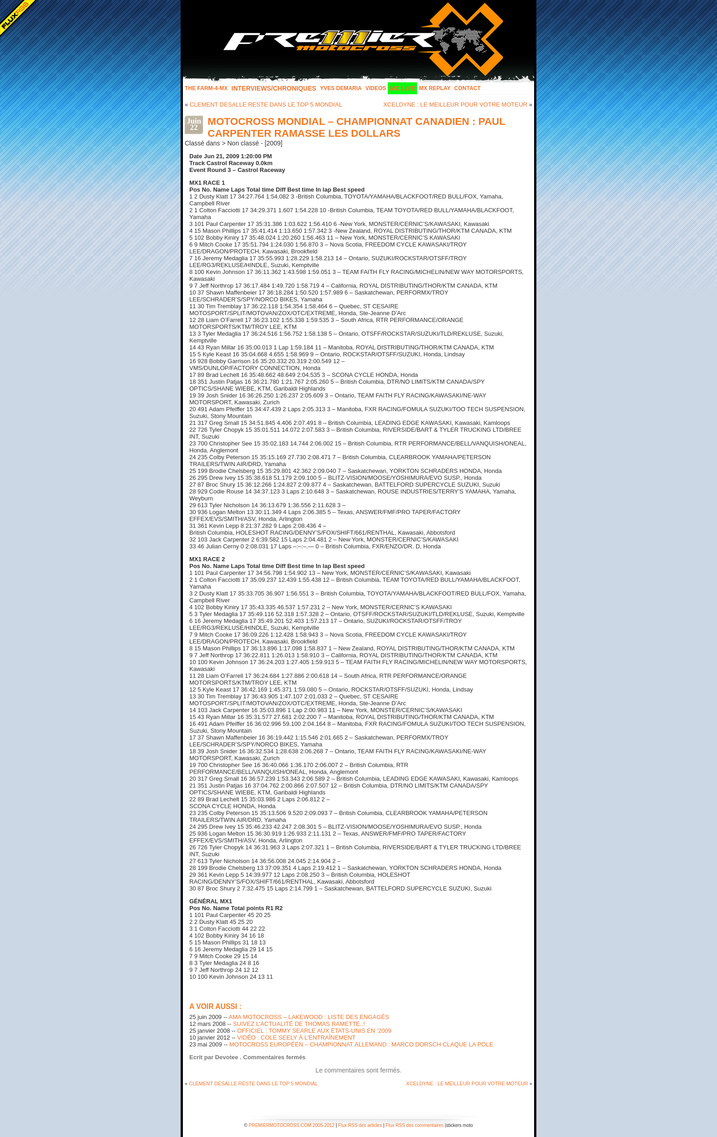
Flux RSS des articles (360, 1125)
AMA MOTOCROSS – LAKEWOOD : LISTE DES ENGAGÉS (309, 1017)
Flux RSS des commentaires (414, 1125)
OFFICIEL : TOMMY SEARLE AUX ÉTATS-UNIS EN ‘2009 (314, 1030)
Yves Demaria (341, 88)
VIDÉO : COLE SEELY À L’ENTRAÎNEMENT (296, 1037)
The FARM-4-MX (206, 88)
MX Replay (434, 88)
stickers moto (459, 1125)
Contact (467, 88)
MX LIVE (402, 88)
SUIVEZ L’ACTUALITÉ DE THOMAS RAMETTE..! (299, 1023)
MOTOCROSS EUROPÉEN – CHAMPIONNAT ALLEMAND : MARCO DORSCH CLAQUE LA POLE (361, 1044)
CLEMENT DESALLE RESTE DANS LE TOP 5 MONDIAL (266, 104)
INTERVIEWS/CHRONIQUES (273, 88)
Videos (375, 88)
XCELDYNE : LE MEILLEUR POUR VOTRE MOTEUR (455, 104)
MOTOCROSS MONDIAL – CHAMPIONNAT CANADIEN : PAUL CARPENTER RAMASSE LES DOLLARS (356, 127)
